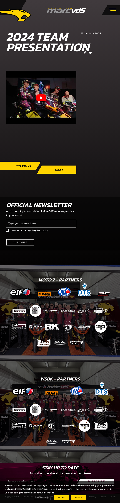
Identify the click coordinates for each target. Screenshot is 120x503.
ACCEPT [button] (61, 497)
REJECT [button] (78, 497)
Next (59, 169)
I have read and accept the (29, 230)
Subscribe (20, 242)
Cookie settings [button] (42, 497)
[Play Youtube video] (41, 97)
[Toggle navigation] (112, 10)
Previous (23, 165)
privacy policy (41, 230)
